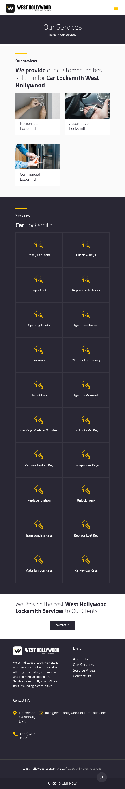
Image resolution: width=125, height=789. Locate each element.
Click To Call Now (62, 783)
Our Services (83, 664)
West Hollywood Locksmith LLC (44, 769)
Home (52, 35)
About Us (80, 658)
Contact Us (62, 625)
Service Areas (84, 670)
